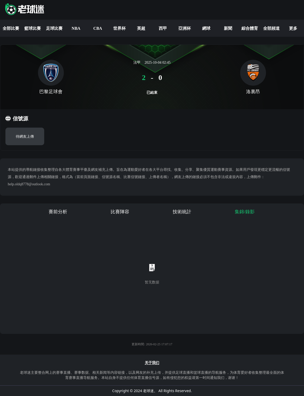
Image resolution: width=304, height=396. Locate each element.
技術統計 (182, 211)
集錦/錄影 (245, 211)
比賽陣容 (120, 211)
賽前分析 (58, 211)
